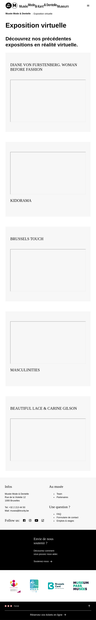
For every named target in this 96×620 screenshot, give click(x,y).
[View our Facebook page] (24, 520)
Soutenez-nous (43, 561)
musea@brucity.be (19, 510)
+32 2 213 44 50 (17, 507)
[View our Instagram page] (30, 520)
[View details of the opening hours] (89, 606)
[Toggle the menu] (88, 5)
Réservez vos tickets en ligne (48, 614)
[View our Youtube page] (36, 520)
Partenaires (62, 497)
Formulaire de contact (67, 517)
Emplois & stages (65, 521)
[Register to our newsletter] (42, 520)
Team (59, 494)
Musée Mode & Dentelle (18, 13)
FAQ (59, 514)
